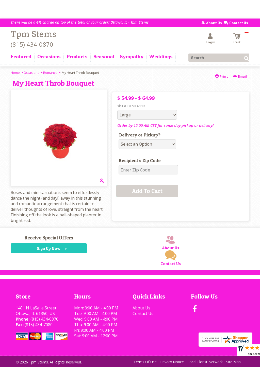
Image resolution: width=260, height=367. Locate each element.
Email (240, 76)
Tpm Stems (33, 34)
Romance (50, 72)
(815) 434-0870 (32, 44)
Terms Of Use (145, 361)
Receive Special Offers (48, 238)
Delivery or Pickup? (139, 134)
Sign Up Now (48, 248)
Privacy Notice (172, 361)
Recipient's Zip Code (140, 160)
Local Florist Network (205, 361)
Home (15, 72)
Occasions (31, 72)
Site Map (233, 361)
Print (221, 76)
